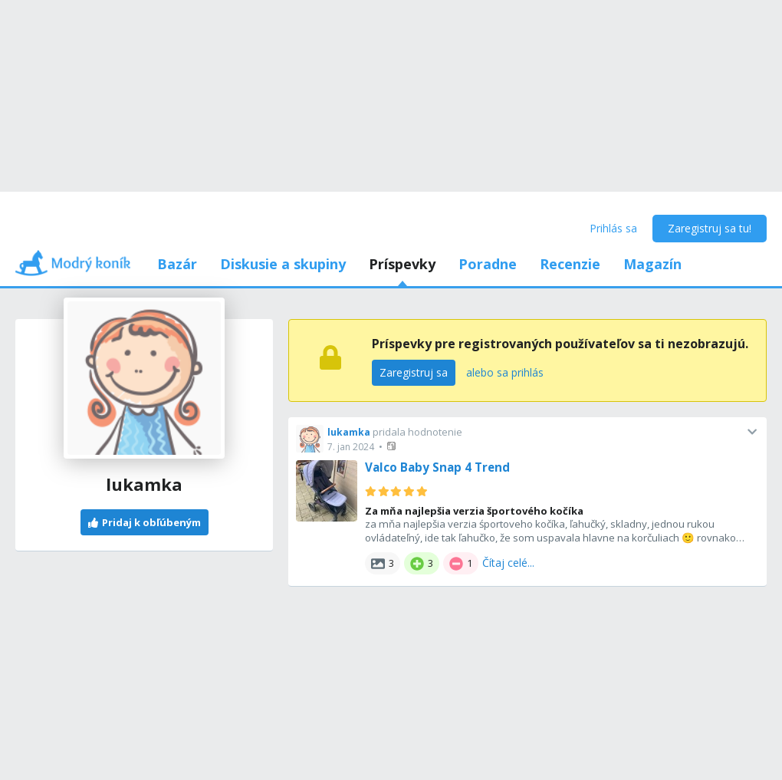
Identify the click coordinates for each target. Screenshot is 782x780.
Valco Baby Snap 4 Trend (437, 467)
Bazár (177, 264)
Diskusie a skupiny (283, 264)
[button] (393, 446)
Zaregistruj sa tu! (709, 228)
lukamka (348, 432)
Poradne (487, 264)
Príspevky (402, 264)
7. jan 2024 (350, 446)
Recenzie (570, 264)
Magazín (652, 264)
